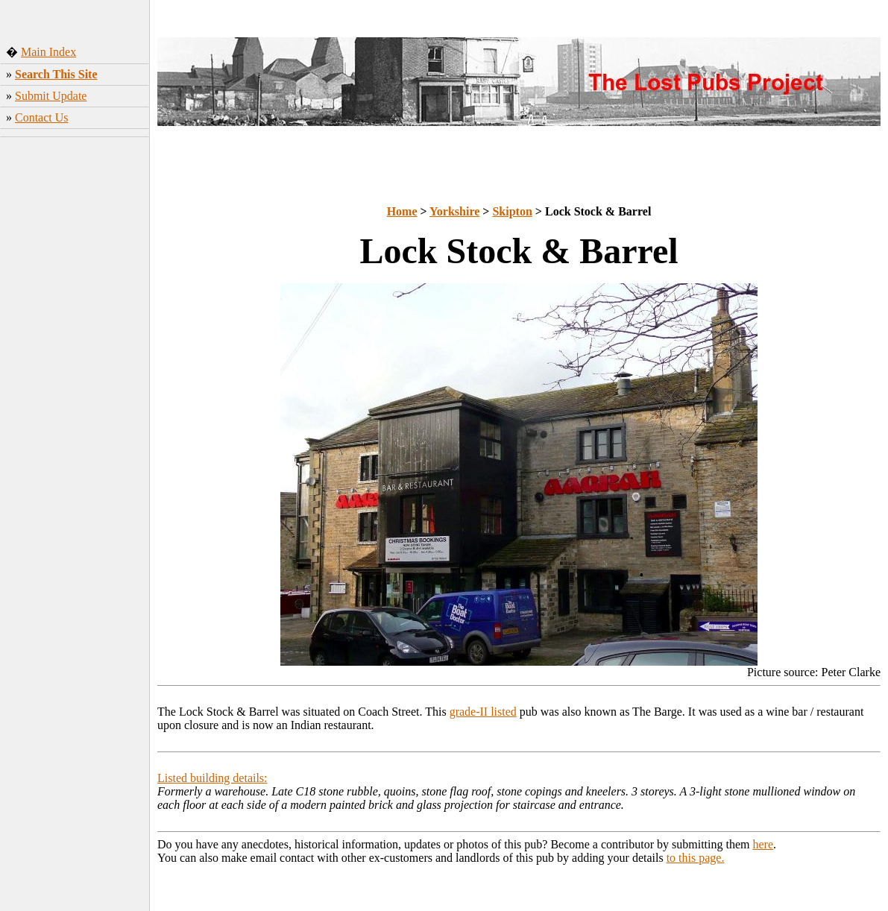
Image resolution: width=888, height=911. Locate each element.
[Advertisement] (75, 376)
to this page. (696, 857)
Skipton (512, 211)
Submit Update (50, 95)
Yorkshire (454, 211)
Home (402, 211)
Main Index (48, 51)
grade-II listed (483, 711)
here (763, 844)
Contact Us (42, 117)
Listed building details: (212, 778)
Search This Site (56, 74)
